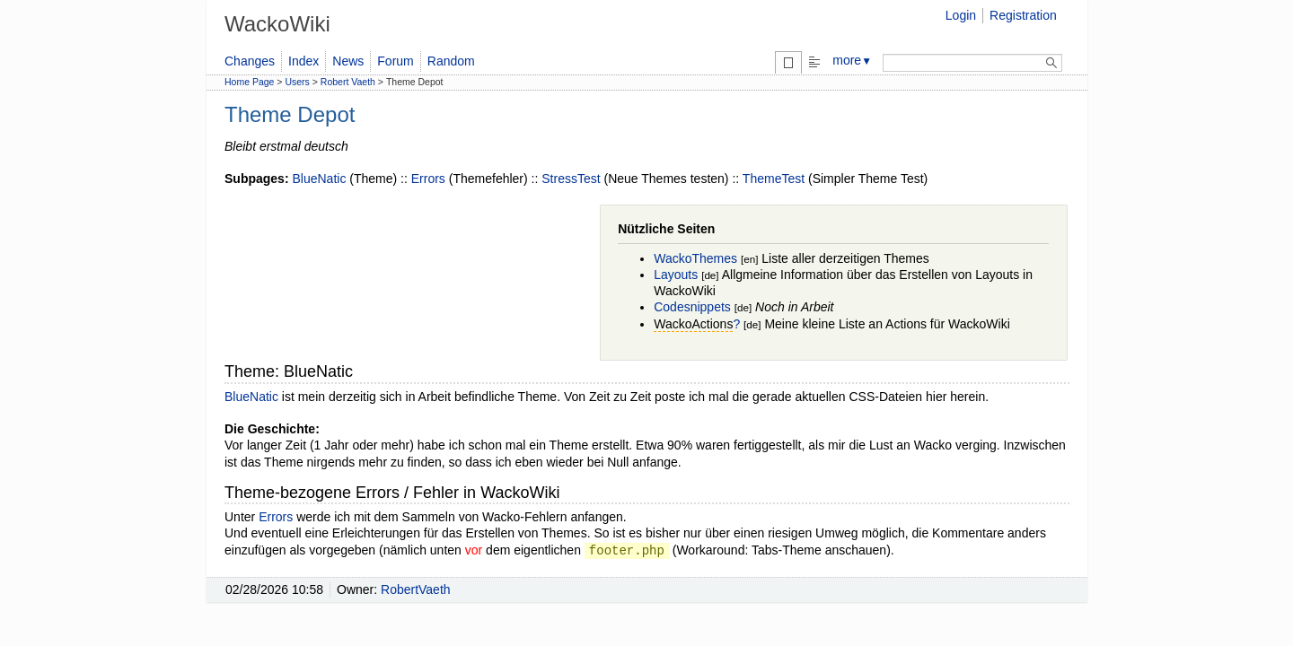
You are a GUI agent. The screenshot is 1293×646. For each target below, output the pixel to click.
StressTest (570, 178)
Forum (395, 61)
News (348, 61)
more (852, 60)
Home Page (249, 81)
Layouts (676, 274)
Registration (1023, 15)
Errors (428, 178)
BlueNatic (319, 178)
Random (451, 61)
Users (297, 81)
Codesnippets (692, 307)
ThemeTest (774, 178)
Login (961, 15)
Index (303, 61)
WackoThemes (695, 258)
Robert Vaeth (348, 81)
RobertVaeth (416, 589)
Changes (249, 61)
